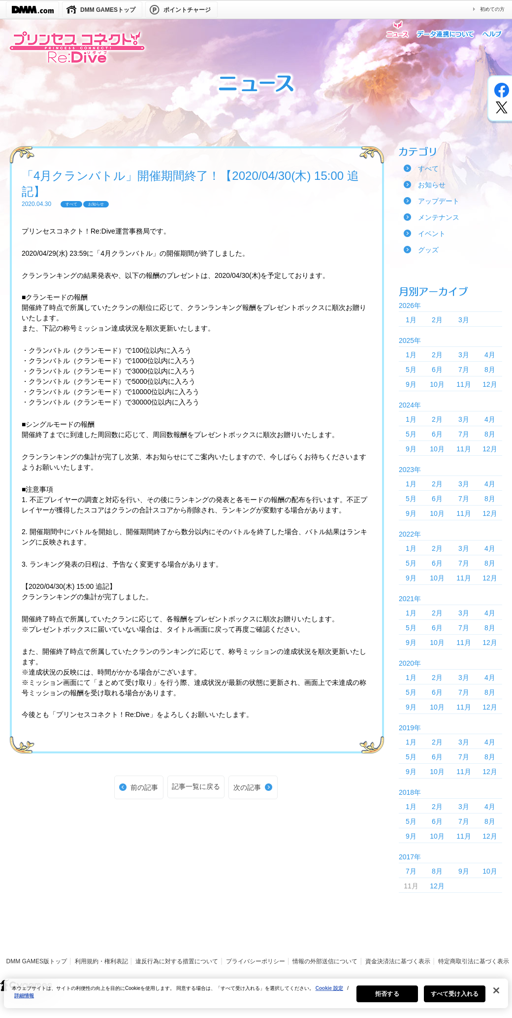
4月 (489, 355)
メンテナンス (438, 217)
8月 (489, 369)
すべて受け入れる (455, 998)
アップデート (438, 201)
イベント (432, 234)
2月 (437, 320)
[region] (256, 998)
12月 (489, 384)
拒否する (387, 998)
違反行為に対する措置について (176, 961)
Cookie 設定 (329, 993)
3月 (463, 320)
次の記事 (247, 787)
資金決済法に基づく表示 (397, 961)
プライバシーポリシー (255, 961)
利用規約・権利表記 (101, 961)
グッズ (428, 250)
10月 (437, 384)
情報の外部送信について (324, 961)
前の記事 (144, 787)
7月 (463, 369)
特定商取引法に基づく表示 (473, 961)
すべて (428, 168)
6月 (437, 369)
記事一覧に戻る (196, 786)
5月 (411, 369)
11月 (463, 384)
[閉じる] (496, 995)
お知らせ (432, 185)
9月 (411, 384)
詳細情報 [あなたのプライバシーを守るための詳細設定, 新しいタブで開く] (24, 1000)
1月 (411, 320)
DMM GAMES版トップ (36, 961)
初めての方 (492, 9)
